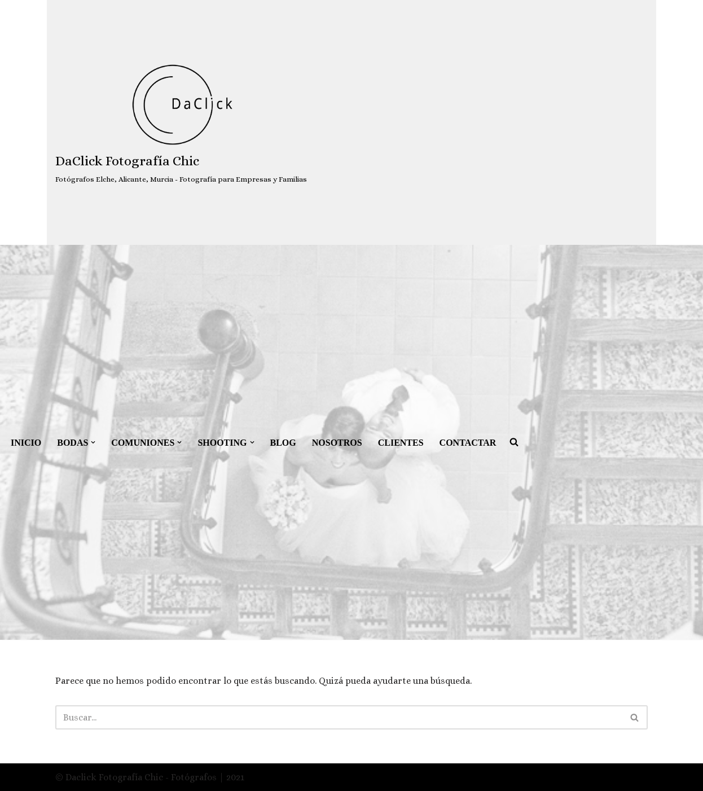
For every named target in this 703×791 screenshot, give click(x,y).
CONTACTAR (468, 442)
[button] (93, 442)
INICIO (26, 442)
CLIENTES (401, 442)
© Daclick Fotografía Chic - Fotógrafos (137, 777)
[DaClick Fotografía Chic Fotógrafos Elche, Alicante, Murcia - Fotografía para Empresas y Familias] (181, 123)
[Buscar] (338, 717)
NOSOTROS (337, 442)
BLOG (283, 442)
